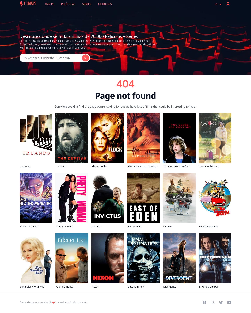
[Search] (51, 58)
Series (86, 4)
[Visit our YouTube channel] (229, 302)
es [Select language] (218, 4)
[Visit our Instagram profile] (213, 302)
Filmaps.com (33, 302)
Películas (68, 4)
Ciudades (105, 4)
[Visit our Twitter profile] (221, 302)
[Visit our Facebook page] (204, 302)
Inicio (49, 4)
